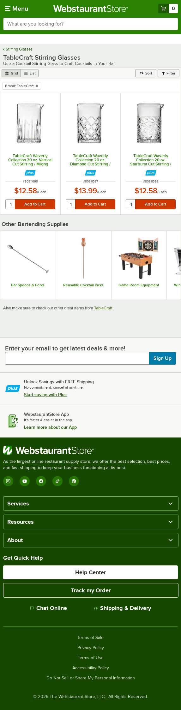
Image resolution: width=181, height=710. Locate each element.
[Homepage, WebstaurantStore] (90, 8)
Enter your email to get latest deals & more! (65, 348)
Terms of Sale (90, 637)
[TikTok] (57, 481)
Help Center (90, 572)
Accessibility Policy (90, 668)
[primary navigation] (16, 8)
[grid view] (11, 73)
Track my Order (91, 590)
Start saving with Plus (45, 394)
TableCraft (103, 308)
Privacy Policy (90, 648)
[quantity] (10, 204)
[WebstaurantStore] (90, 450)
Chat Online (48, 608)
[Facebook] (41, 481)
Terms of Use (91, 658)
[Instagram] (8, 481)
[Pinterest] (74, 481)
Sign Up (163, 358)
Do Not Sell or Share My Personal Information (90, 678)
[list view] (30, 73)
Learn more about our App (50, 427)
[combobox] (90, 24)
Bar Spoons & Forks (28, 285)
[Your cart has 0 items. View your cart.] (168, 8)
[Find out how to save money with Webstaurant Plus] (30, 173)
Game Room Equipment (138, 285)
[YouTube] (25, 481)
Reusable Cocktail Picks (83, 285)
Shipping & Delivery (122, 608)
